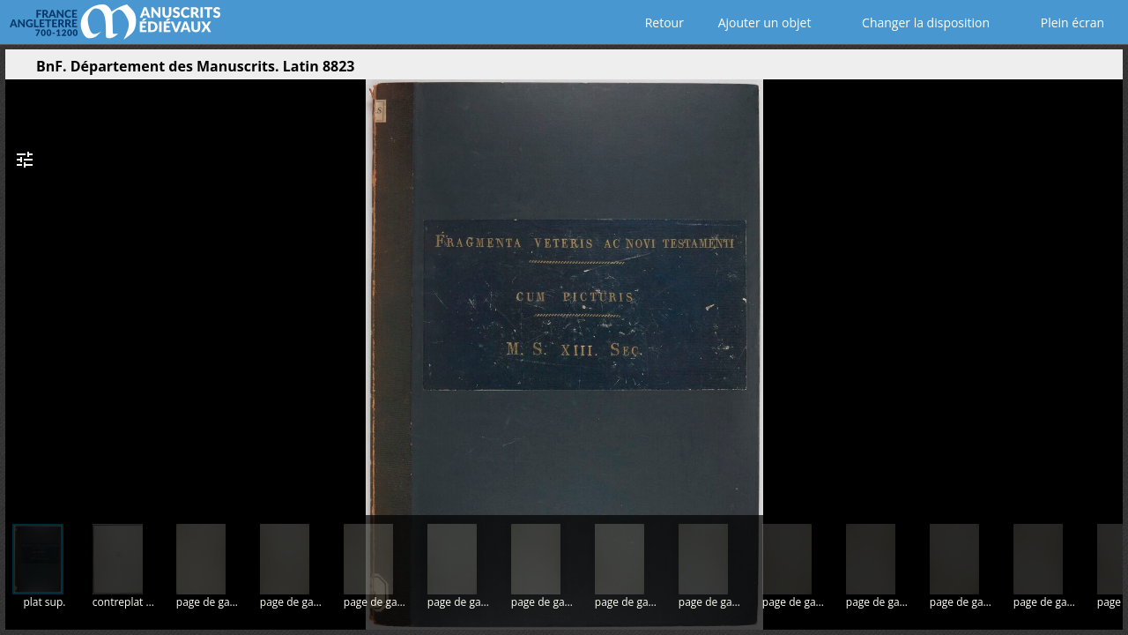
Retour (660, 22)
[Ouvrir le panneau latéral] (18, 70)
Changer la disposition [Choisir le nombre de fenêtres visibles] (913, 22)
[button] (1026, 70)
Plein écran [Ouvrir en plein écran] (1060, 22)
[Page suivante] (1103, 290)
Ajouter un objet (761, 22)
